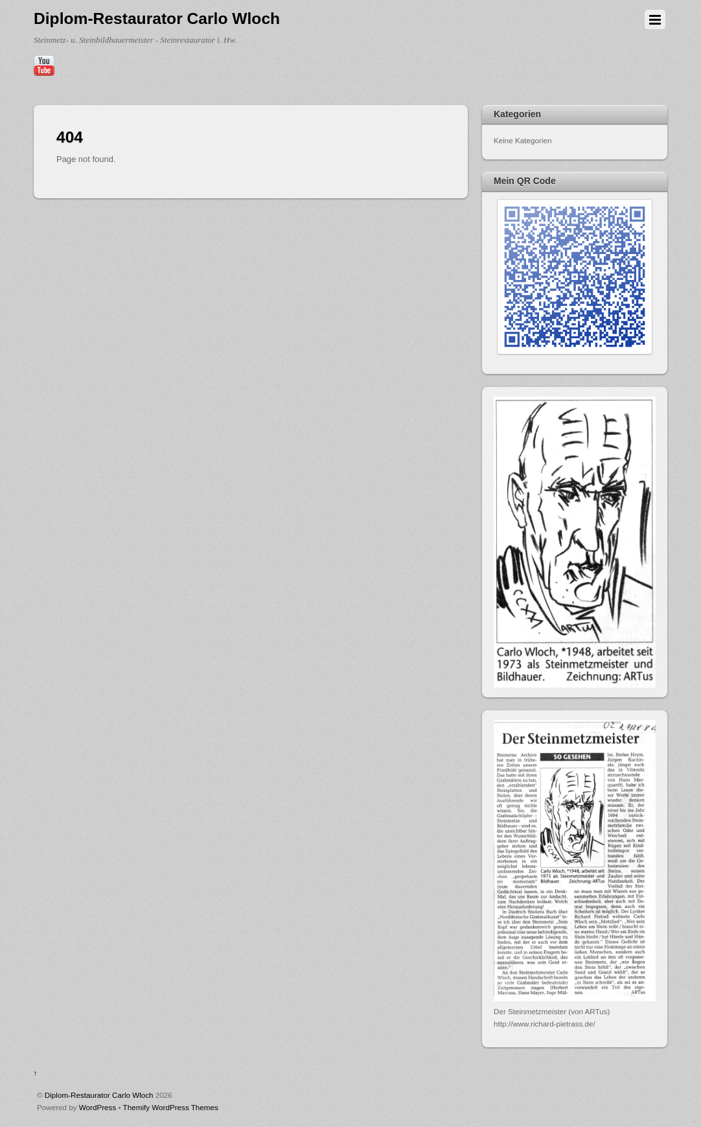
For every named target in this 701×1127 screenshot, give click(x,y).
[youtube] (44, 66)
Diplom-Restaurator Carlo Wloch (99, 1095)
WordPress (97, 1107)
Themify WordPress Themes (170, 1107)
